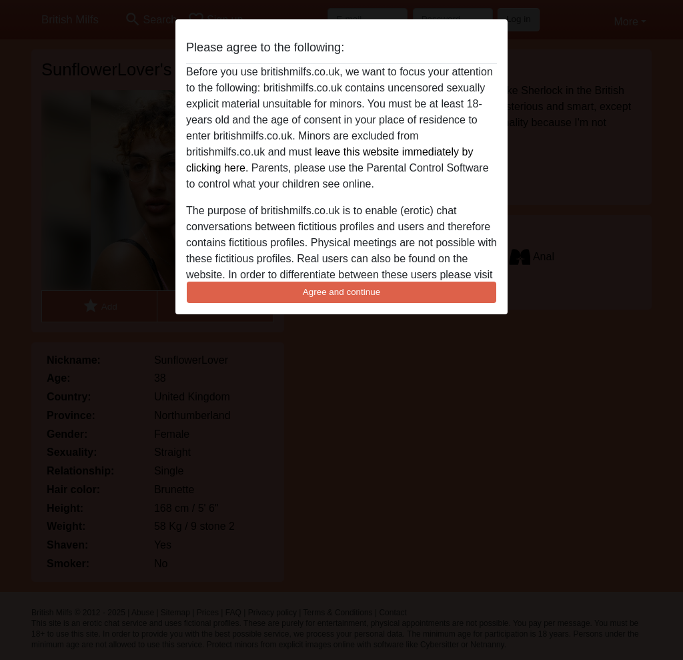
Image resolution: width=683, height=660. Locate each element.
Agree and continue (341, 292)
